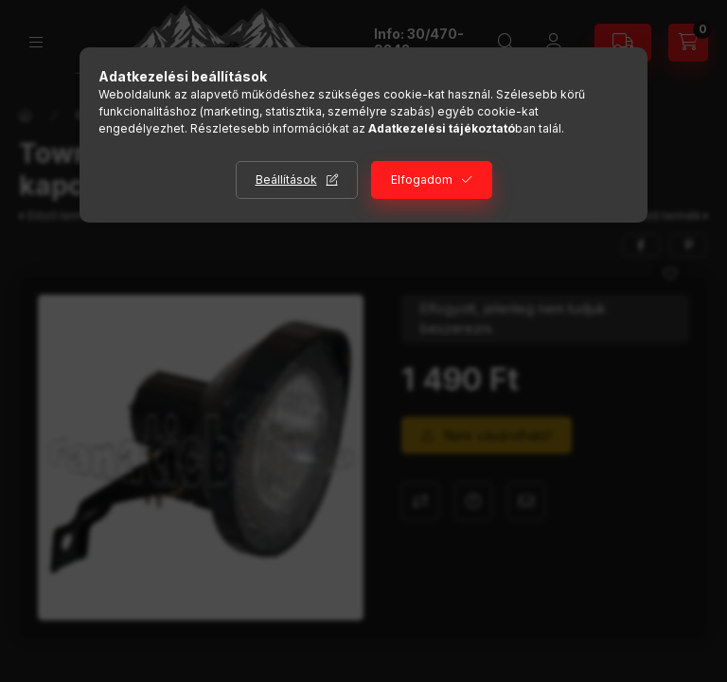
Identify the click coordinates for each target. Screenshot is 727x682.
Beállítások (286, 179)
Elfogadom (421, 179)
